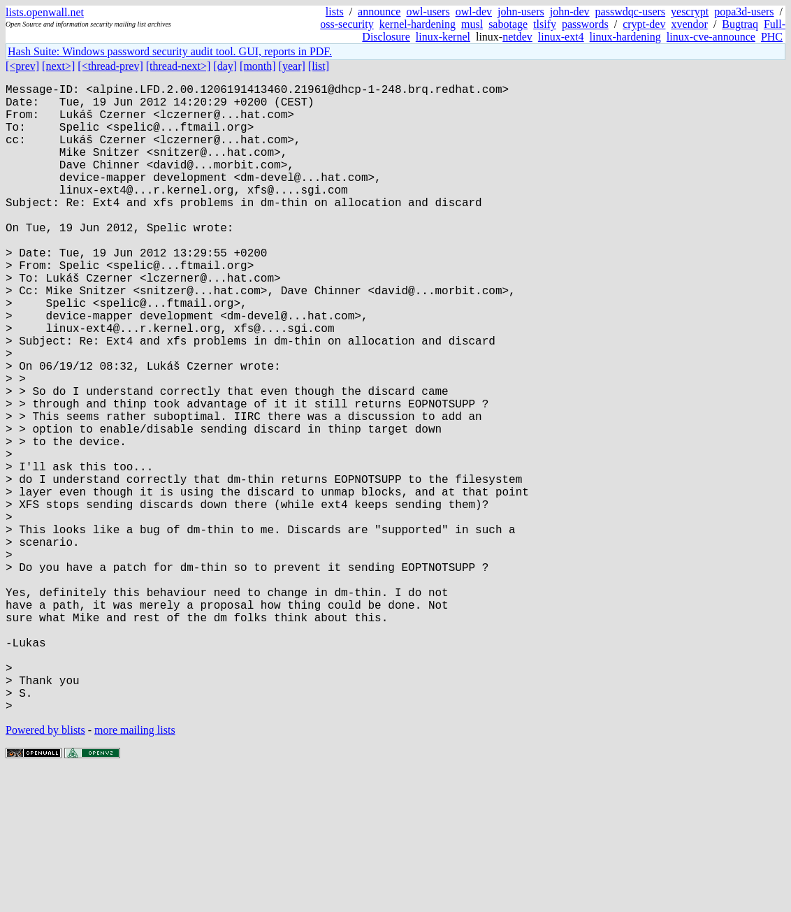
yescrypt (690, 11)
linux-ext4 (561, 37)
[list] (318, 66)
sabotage (508, 24)
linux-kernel (443, 37)
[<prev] (22, 66)
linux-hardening (625, 37)
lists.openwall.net (45, 12)
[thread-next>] (178, 66)
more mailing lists (134, 870)
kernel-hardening (417, 24)
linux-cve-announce (711, 37)
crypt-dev (644, 24)
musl (472, 24)
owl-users (427, 11)
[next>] (58, 66)
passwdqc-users (630, 11)
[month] (258, 66)
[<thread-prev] (110, 66)
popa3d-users (744, 11)
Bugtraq (740, 24)
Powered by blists (45, 870)
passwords (585, 24)
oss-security (346, 24)
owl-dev (474, 11)
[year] (292, 66)
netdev (517, 37)
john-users (521, 11)
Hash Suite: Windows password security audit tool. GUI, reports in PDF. (170, 51)
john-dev (570, 11)
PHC (772, 37)
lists (335, 11)
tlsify (544, 24)
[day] (225, 66)
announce (379, 11)
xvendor (689, 24)
